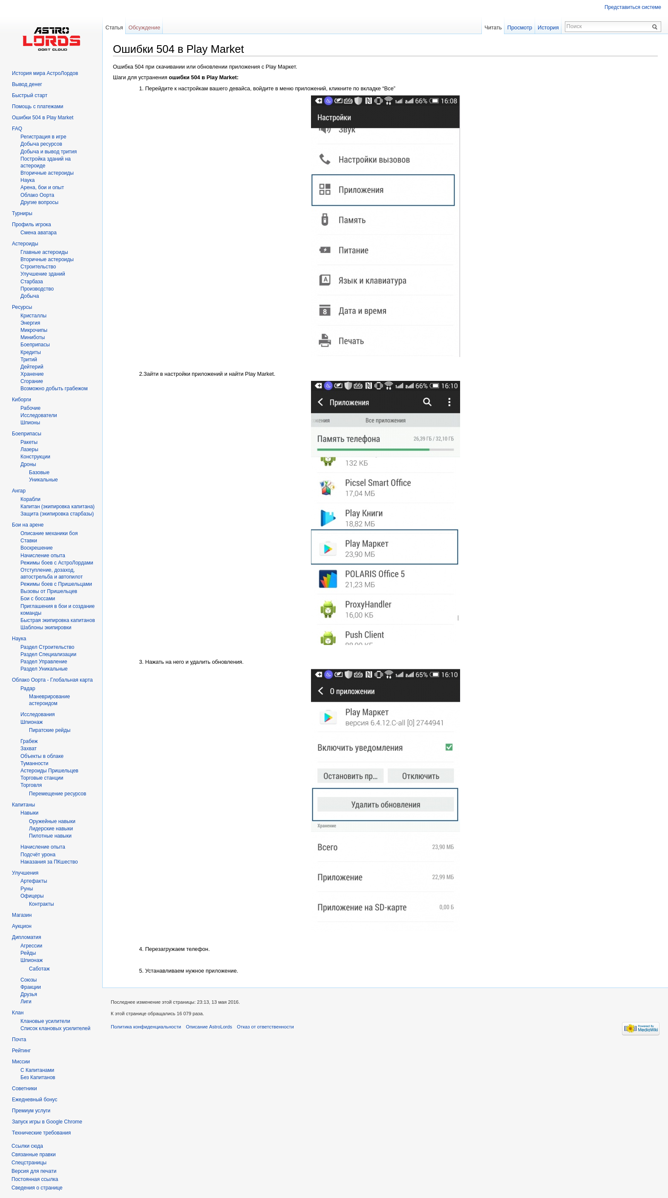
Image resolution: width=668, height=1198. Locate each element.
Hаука (27, 180)
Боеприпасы (35, 345)
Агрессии (31, 946)
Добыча (29, 296)
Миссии (21, 1062)
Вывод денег (27, 84)
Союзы (28, 980)
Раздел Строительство (47, 647)
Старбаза (31, 282)
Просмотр (519, 27)
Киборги (21, 400)
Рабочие (30, 408)
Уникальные (43, 480)
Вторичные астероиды (47, 259)
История (548, 27)
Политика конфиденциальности (146, 1026)
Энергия (30, 323)
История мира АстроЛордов (45, 73)
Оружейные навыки (52, 821)
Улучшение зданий (42, 274)
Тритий (28, 360)
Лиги (26, 1002)
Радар (27, 688)
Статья (114, 27)
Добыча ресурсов (41, 144)
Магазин (22, 915)
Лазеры (29, 449)
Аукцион (22, 926)
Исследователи (38, 415)
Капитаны (23, 805)
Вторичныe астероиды (47, 173)
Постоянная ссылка (35, 1179)
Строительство (38, 267)
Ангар (19, 491)
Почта (19, 1039)
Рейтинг (21, 1051)
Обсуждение (144, 27)
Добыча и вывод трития (48, 152)
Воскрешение (36, 548)
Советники (24, 1088)
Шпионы (30, 423)
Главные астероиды (44, 252)
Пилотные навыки (50, 836)
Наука (19, 639)
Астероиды (25, 244)
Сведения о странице (37, 1188)
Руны (26, 889)
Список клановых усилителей (55, 1028)
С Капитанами (37, 1070)
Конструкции (35, 457)
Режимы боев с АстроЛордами (56, 563)
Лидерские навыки (51, 829)
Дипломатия (26, 937)
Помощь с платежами (37, 106)
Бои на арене (28, 525)
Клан (17, 1013)
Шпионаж (31, 722)
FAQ (17, 129)
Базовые (39, 472)
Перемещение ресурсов (57, 794)
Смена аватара (38, 233)
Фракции (30, 987)
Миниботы (32, 337)
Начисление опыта (42, 556)
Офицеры (32, 896)
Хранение (32, 374)
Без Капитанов (37, 1077)
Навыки (29, 813)
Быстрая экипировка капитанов (57, 620)
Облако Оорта (37, 195)
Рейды (28, 953)
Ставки (28, 541)
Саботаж (39, 969)
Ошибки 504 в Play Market (42, 118)
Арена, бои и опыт (42, 187)
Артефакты (33, 881)
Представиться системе (633, 7)
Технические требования (41, 1133)
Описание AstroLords (209, 1026)
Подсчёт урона (37, 855)
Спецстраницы (29, 1163)
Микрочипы (33, 330)
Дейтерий (31, 367)
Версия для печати (34, 1171)
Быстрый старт (29, 95)
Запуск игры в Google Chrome (47, 1122)
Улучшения (25, 873)
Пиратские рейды (49, 730)
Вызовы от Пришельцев (48, 591)
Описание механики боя (49, 533)
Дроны (28, 464)
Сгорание (31, 381)
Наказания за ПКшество (49, 862)
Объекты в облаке (41, 756)
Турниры (22, 213)
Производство (37, 289)
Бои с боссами (37, 599)
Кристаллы (33, 316)
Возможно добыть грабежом (54, 389)
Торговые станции (41, 778)
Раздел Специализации (48, 654)
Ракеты (28, 442)
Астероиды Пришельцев (49, 771)
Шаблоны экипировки (45, 628)
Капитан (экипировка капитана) (57, 507)
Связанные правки (34, 1155)
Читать (493, 27)
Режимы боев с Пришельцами (56, 584)
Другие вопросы (39, 202)
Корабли (30, 499)
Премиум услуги (31, 1111)
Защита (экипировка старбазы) (57, 514)
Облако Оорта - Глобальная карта (52, 680)
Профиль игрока (31, 225)
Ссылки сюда (27, 1146)
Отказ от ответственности (265, 1026)
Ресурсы (22, 307)
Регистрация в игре (43, 137)
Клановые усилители (45, 1021)
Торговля (31, 785)
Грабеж (28, 741)
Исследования (37, 714)
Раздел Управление (43, 662)
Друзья (28, 994)
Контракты (41, 904)
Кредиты (30, 352)
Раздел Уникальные (44, 669)
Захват (28, 749)
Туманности (34, 763)
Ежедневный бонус (34, 1100)
